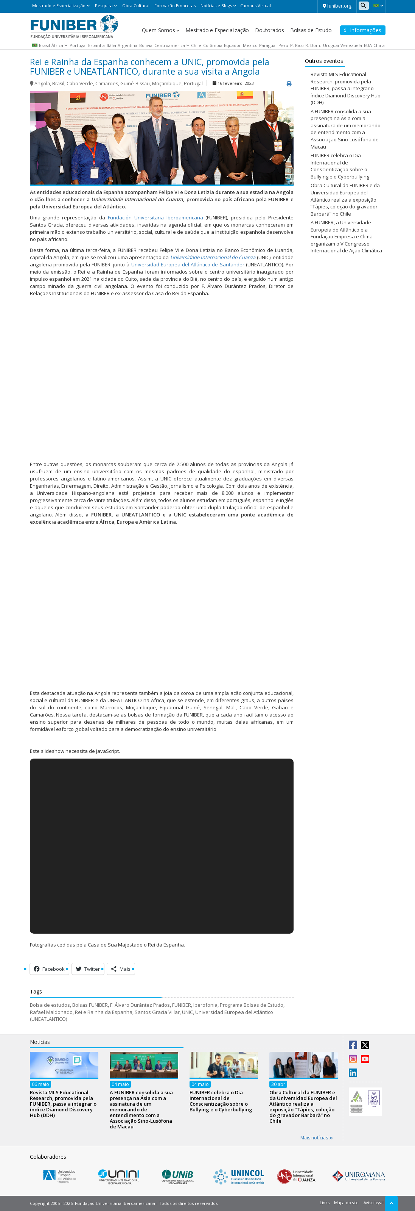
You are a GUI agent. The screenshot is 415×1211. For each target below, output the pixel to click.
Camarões (106, 83)
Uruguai (331, 45)
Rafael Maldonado (51, 1012)
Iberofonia (205, 1004)
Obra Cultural (135, 5)
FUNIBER (181, 1004)
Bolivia (145, 45)
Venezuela (351, 45)
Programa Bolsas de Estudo (251, 1004)
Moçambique (167, 83)
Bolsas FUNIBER (90, 1004)
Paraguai (268, 45)
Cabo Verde (80, 83)
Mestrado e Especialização (58, 5)
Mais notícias (316, 1137)
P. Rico (297, 45)
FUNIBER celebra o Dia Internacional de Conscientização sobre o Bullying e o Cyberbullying (340, 166)
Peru (283, 45)
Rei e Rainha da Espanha (103, 1012)
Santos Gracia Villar (157, 1012)
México (250, 45)
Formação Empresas (175, 5)
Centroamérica (169, 45)
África (57, 45)
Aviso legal (374, 1202)
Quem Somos (158, 30)
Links (325, 1202)
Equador (232, 45)
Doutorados (269, 30)
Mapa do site (346, 1202)
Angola (42, 83)
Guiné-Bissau (135, 83)
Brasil (44, 45)
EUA (368, 45)
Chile (196, 45)
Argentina (127, 45)
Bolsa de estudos (50, 1004)
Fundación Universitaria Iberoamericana (155, 217)
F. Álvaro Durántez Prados (140, 1004)
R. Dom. (313, 45)
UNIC (187, 1012)
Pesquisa (104, 5)
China (379, 45)
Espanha (96, 45)
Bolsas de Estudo (311, 30)
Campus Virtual (255, 5)
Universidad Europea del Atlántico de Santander (187, 264)
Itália (111, 45)
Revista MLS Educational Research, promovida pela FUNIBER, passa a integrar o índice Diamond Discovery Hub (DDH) (346, 88)
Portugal (78, 45)
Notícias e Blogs (216, 5)
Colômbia (212, 45)
